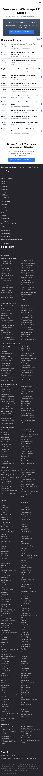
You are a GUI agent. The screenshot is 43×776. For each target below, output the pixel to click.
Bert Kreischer (5, 541)
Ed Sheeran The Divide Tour (10, 649)
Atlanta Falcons (6, 263)
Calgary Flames (6, 394)
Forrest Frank (5, 663)
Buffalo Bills (5, 268)
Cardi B (3, 585)
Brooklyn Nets (5, 351)
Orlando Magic (26, 360)
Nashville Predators (7, 423)
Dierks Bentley (5, 628)
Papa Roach (25, 611)
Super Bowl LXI (26, 299)
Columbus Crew (6, 444)
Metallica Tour (25, 572)
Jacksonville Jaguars (7, 295)
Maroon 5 (24, 560)
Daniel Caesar (5, 616)
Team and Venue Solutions (9, 224)
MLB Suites (4, 189)
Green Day (4, 668)
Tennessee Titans (26, 294)
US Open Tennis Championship (26, 737)
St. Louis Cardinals (27, 330)
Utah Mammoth (26, 413)
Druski (3, 647)
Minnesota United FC (7, 463)
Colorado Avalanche (7, 401)
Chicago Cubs (5, 318)
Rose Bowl (24, 489)
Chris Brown (5, 597)
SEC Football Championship (30, 491)
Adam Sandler (5, 510)
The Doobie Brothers (27, 683)
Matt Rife (24, 565)
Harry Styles (5, 675)
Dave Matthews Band (8, 621)
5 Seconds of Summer (8, 503)
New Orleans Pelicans (28, 353)
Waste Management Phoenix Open (30, 741)
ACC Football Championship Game (10, 471)
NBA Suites (4, 187)
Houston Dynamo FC (7, 454)
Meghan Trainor (26, 570)
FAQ (2, 227)
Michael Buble (25, 575)
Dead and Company (7, 623)
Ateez (3, 524)
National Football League (9, 258)
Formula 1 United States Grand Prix (8, 733)
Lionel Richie (25, 529)
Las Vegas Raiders (27, 261)
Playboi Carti (25, 632)
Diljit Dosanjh (5, 630)
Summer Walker (26, 673)
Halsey (3, 673)
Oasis (23, 606)
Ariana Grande (5, 522)
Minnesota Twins (26, 310)
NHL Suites (4, 192)
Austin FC (4, 432)
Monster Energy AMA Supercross (28, 581)
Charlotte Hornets (6, 353)
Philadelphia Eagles (27, 282)
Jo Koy (3, 702)
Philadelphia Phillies (27, 317)
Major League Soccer (7, 427)
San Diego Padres (27, 322)
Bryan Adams (5, 575)
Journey (3, 709)
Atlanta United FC (6, 430)
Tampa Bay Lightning (28, 408)
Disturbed (4, 637)
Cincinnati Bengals (7, 275)
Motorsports (5, 738)
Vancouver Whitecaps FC (29, 463)
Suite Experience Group (8, 167)
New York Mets (26, 313)
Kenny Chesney (26, 514)
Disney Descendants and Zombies (9, 634)
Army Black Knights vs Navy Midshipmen (10, 478)
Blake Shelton (5, 556)
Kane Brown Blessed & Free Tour (9, 719)
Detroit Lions (5, 285)
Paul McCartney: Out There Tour (29, 617)
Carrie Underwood (7, 589)
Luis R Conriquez (26, 538)
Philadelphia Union (27, 441)
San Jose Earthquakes (28, 451)
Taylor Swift (25, 680)
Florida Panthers (6, 413)
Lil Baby (23, 522)
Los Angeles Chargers (28, 263)
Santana (24, 658)
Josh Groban (5, 706)
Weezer (23, 709)
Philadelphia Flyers (27, 396)
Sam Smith (24, 656)
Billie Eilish (4, 546)
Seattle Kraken (25, 403)
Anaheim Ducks (6, 387)
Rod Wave (24, 642)
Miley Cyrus (24, 577)
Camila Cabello (6, 580)
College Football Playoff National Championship (28, 471)
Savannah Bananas (27, 726)
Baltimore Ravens (6, 266)
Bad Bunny (4, 534)
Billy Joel (4, 548)
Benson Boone (5, 539)
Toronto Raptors (26, 375)
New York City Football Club (30, 434)
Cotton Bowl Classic (27, 474)
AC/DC (3, 505)
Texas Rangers (25, 334)
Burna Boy (4, 577)
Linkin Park (24, 526)
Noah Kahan (25, 603)
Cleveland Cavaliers (7, 358)
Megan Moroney (26, 567)
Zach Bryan (24, 716)
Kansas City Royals (7, 335)
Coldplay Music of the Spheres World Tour (8, 610)
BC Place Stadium (11, 16)
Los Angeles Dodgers (7, 340)
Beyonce (3, 544)
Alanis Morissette (6, 515)
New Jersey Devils (26, 386)
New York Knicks (26, 356)
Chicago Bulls (5, 356)
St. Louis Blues (25, 406)
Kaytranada (25, 505)
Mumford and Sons (27, 589)
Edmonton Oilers (6, 411)
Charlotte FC (5, 437)
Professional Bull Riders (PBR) (8, 742)
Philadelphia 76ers (27, 363)
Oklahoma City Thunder (28, 358)
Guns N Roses (5, 671)
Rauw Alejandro (26, 637)
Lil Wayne (24, 524)
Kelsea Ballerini (26, 509)
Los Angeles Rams (27, 265)
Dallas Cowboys (6, 280)
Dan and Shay (5, 613)
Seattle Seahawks (27, 290)
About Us (4, 204)
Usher (23, 707)
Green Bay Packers (7, 287)
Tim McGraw (25, 695)
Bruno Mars (4, 573)
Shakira (23, 661)
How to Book (5, 218)
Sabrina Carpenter (27, 654)
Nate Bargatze (25, 594)
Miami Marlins (25, 305)
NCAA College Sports (7, 468)
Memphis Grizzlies (7, 380)
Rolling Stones (25, 644)
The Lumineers (25, 687)
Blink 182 (4, 558)
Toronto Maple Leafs (27, 411)
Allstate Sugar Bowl (7, 475)
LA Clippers (4, 375)
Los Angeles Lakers (7, 378)
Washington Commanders (29, 297)
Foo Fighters (5, 661)
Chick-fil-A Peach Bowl (8, 493)
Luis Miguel (24, 536)
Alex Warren (5, 517)
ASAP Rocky (5, 507)
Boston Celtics (5, 349)
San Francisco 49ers (27, 287)
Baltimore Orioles (6, 313)
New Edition (25, 596)
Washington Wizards (28, 380)
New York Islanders (27, 389)
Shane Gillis (25, 663)
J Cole (3, 690)
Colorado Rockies (6, 327)
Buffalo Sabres (5, 392)
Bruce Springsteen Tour (8, 570)
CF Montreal (5, 435)
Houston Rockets (6, 370)
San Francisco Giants (27, 325)
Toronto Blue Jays (26, 337)
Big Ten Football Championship (6, 487)
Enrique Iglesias (6, 654)
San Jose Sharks (26, 401)
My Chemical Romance (28, 591)
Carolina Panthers (6, 271)
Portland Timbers (26, 444)
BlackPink (4, 553)
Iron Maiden (5, 685)
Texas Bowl (24, 496)
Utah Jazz (24, 377)
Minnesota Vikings (27, 270)
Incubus (3, 683)
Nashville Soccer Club (28, 429)
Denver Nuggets (6, 363)
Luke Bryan (24, 541)
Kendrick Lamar (26, 512)
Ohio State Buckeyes (27, 484)
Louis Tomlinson (26, 534)
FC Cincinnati (5, 449)
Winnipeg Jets (25, 423)
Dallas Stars (5, 406)
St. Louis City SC (26, 458)
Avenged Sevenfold (7, 527)
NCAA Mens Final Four (28, 479)
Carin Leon (4, 587)
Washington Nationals (28, 339)
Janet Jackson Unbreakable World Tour (9, 696)
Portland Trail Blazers (28, 368)
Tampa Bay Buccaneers (28, 292)
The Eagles (24, 685)
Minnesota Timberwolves (29, 351)
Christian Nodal (6, 604)
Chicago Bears (5, 273)
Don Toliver (4, 642)
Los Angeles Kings (7, 416)
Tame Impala (25, 675)
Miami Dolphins (26, 268)
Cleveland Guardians (7, 325)
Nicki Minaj (24, 598)
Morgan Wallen (26, 584)
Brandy (3, 568)
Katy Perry (24, 502)
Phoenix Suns (25, 365)
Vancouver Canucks (27, 415)
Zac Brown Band (26, 714)
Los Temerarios (26, 531)
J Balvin (3, 687)
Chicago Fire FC (6, 439)
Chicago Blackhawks (7, 399)
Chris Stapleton (6, 599)
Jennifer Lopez (5, 699)
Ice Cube (3, 680)
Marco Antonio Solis (27, 558)
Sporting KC (25, 456)
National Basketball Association (11, 344)
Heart (3, 678)
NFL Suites (4, 184)
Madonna (24, 548)
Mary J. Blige (25, 563)
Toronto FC (24, 461)
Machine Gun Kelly (27, 546)
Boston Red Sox (6, 315)
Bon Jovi (3, 560)
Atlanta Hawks (6, 346)
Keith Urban (25, 507)
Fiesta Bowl (25, 477)
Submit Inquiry (5, 233)
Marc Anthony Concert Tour (29, 555)
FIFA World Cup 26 (7, 729)
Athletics (4, 308)
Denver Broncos (6, 283)
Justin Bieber (5, 711)
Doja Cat (4, 639)
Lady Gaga (24, 517)
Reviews (3, 213)
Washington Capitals (28, 420)
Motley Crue (25, 586)
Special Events (5, 724)
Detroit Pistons (5, 366)
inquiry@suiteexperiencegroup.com (12, 239)
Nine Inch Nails (26, 601)
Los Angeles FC (6, 461)
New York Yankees (27, 315)
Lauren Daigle (25, 519)
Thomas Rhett (25, 692)
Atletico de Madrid (7, 727)
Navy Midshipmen (27, 482)
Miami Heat (24, 346)
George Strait (5, 666)
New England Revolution (29, 432)
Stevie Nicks (25, 668)
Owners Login (5, 171)
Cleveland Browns (7, 278)
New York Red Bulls (27, 437)
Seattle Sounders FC (27, 453)
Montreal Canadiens (7, 421)
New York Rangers (27, 391)
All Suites (4, 181)
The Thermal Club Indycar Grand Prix (29, 732)
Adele (3, 512)
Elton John (4, 652)
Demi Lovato (5, 625)
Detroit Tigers (5, 330)
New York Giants (26, 277)
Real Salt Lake (25, 446)
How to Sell (4, 221)
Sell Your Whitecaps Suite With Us (21, 32)
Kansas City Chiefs (7, 297)
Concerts (3, 500)
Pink (22, 629)
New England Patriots (28, 273)
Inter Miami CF (5, 456)
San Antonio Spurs (27, 372)
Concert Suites (5, 198)
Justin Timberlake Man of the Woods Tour (10, 715)
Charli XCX (4, 594)
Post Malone (25, 634)
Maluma (23, 551)
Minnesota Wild (6, 418)
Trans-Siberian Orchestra (29, 700)
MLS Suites (4, 195)
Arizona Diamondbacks (8, 306)
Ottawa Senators (26, 394)
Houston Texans (6, 290)
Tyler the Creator (26, 704)
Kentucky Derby (6, 736)
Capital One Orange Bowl (9, 491)
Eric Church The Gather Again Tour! (8, 658)
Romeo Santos (25, 646)
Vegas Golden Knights (28, 418)
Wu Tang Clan (25, 712)
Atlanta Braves (5, 311)
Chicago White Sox (7, 320)
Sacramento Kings (27, 370)
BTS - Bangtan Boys (7, 532)
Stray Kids (24, 671)
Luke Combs (25, 543)
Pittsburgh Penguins (27, 398)
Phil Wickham (25, 625)
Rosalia (23, 649)
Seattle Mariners (26, 327)
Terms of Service (6, 759)
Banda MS (4, 536)
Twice (23, 702)
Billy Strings (5, 551)
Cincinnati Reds (6, 323)
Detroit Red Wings (7, 409)
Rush (22, 651)
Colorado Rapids (6, 442)
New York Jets (25, 280)
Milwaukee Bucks (26, 348)
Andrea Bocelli (5, 519)
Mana (23, 553)
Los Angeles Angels (7, 337)
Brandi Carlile (5, 563)
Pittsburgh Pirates (27, 320)
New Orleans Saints (27, 275)
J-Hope (3, 692)
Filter (39, 40)
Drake (3, 644)
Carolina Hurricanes (7, 396)
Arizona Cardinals (6, 261)
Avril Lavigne (5, 529)
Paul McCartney (26, 613)
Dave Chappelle (6, 618)
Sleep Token (25, 666)
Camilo (3, 582)
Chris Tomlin (5, 602)
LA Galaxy (4, 459)
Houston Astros (6, 332)
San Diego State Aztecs (28, 494)
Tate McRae (25, 678)
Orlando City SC (26, 439)
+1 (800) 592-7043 (7, 236)
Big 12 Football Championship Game (7, 483)
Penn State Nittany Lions (29, 486)
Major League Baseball (8, 303)
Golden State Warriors (8, 368)
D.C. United (4, 447)
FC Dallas (4, 451)
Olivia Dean (25, 608)
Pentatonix (24, 622)
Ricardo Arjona (26, 639)
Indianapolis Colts (6, 292)
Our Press (4, 210)
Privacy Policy (18, 759)
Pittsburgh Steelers (27, 285)
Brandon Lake (5, 565)
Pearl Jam (24, 620)
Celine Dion (4, 592)
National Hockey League (9, 384)
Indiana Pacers (5, 373)
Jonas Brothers (5, 704)
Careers (3, 216)
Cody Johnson (5, 606)
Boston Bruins (5, 389)
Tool (22, 697)
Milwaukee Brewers (27, 308)
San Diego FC (25, 449)
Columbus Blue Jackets (8, 404)
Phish (23, 627)
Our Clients (4, 207)
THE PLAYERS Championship (30, 729)
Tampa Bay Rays (26, 332)
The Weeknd (25, 690)
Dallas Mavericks (6, 361)
